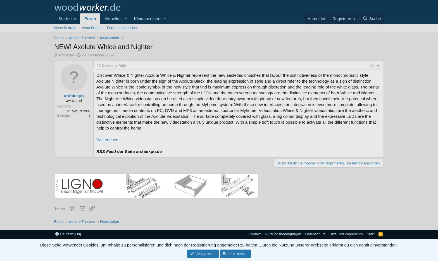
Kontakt (254, 234)
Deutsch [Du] (68, 234)
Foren (90, 18)
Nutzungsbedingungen (283, 234)
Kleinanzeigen (147, 18)
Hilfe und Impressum (346, 234)
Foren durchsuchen (122, 28)
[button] (126, 18)
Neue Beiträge (65, 28)
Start (370, 234)
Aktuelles (113, 18)
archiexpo (66, 55)
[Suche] (372, 18)
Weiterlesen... (109, 139)
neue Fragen (92, 28)
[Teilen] (371, 66)
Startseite (67, 18)
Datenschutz (315, 234)
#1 (379, 66)
